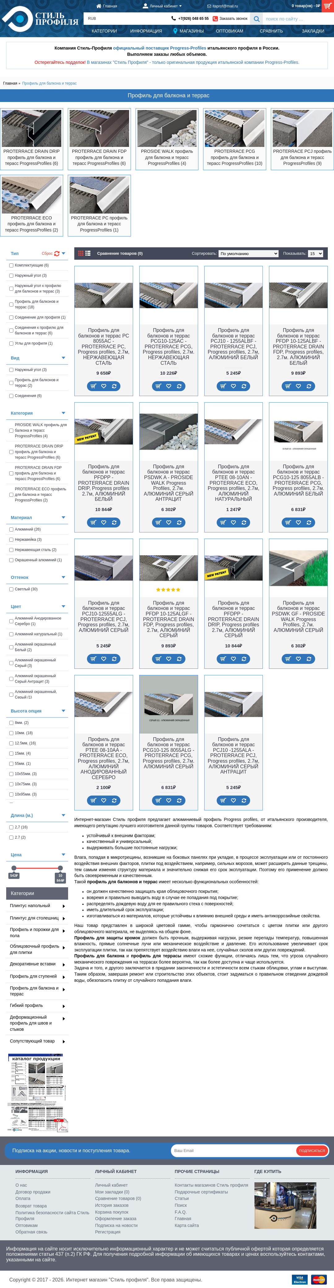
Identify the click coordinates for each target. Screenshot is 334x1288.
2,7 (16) (18, 827)
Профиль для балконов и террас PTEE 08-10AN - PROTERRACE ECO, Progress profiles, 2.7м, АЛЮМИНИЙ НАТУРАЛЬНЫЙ (233, 483)
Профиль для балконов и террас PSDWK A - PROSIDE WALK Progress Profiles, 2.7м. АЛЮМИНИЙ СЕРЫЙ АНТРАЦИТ (168, 483)
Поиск (181, 1205)
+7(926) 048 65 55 (193, 18)
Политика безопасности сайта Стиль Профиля (52, 1215)
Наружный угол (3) (28, 275)
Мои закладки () (112, 1191)
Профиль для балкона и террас (49, 83)
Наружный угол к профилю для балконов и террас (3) (35, 288)
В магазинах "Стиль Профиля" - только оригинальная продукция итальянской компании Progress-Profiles (192, 62)
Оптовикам (26, 1225)
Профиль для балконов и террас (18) (34, 304)
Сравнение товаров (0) (120, 253)
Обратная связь (31, 1231)
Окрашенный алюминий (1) (35, 560)
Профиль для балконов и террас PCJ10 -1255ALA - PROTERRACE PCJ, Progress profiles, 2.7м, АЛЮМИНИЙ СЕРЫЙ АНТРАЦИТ (233, 756)
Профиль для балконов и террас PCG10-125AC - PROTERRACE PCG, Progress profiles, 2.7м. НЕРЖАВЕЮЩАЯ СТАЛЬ (168, 347)
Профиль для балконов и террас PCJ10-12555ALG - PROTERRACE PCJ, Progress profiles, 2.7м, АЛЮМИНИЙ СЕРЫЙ (104, 616)
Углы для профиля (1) (31, 343)
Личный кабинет (111, 1185)
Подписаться (312, 1151)
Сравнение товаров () (118, 1198)
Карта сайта (187, 1225)
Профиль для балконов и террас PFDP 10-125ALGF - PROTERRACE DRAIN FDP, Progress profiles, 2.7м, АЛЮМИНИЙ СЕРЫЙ (168, 619)
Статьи (182, 1198)
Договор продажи (32, 1191)
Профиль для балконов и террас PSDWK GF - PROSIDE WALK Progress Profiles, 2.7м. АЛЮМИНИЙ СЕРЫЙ (298, 616)
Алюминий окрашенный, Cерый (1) (33, 694)
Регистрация (107, 1231)
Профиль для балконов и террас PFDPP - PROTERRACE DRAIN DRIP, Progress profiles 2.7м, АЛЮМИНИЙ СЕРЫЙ (233, 619)
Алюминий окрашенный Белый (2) (32, 647)
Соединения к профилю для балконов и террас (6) (36, 330)
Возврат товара (31, 1205)
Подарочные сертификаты (201, 1191)
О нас (21, 1185)
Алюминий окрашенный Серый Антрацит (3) (32, 679)
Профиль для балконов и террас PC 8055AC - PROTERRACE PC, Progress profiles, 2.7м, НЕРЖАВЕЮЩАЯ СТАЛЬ (104, 347)
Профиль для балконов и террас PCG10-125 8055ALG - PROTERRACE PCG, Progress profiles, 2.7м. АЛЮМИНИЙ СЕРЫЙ (168, 753)
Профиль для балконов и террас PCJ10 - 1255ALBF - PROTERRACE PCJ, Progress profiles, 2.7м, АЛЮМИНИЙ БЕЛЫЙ (233, 344)
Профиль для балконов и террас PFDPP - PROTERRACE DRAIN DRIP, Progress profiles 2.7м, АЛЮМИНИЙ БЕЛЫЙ (103, 483)
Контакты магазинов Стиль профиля (211, 1185)
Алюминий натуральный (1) (35, 634)
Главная (10, 83)
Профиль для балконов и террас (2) (34, 383)
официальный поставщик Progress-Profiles (159, 48)
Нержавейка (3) (25, 539)
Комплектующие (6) (29, 265)
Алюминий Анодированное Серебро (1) (35, 621)
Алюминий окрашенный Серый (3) (32, 663)
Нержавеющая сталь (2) (32, 550)
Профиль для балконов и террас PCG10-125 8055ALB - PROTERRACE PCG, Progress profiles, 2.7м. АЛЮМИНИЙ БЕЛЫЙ (298, 480)
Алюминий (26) (25, 529)
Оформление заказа (115, 1218)
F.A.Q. (181, 1212)
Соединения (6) (25, 396)
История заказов (111, 1205)
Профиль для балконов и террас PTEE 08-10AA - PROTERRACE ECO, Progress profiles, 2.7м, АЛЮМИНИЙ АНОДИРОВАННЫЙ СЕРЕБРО (104, 758)
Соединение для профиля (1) (37, 317)
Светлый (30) (23, 589)
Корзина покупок (111, 1212)
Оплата (22, 1198)
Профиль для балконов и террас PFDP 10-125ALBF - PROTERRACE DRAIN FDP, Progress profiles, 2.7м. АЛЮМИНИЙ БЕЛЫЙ (298, 347)
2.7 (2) (17, 837)
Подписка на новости (116, 1225)
